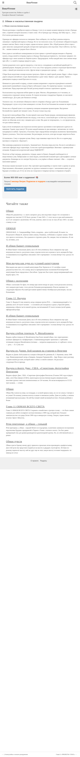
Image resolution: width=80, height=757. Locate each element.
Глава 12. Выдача (16, 298)
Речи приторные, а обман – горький (26, 424)
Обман (10, 210)
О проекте (34, 461)
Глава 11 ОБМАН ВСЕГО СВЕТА (25, 406)
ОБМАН (11, 228)
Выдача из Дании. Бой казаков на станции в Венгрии (36, 350)
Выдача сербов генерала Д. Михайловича (30, 333)
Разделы (43, 461)
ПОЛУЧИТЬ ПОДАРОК (15, 189)
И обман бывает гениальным (22, 245)
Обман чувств (14, 441)
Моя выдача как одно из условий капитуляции (32, 263)
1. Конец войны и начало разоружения (16, 754)
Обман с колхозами (17, 280)
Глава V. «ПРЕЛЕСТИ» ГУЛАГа (65, 754)
